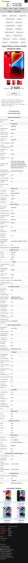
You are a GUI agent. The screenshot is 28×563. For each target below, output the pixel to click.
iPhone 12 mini (6, 39)
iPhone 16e (22, 39)
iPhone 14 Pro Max (9, 32)
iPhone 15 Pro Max (10, 25)
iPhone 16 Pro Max (10, 19)
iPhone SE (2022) (14, 42)
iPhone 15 (19, 19)
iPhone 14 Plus (9, 29)
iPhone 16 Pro (22, 15)
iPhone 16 (4, 15)
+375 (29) (14, 4)
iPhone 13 (8, 35)
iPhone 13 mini (19, 32)
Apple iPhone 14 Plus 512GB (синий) (9, 518)
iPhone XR (5, 42)
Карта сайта (3, 558)
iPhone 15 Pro (19, 22)
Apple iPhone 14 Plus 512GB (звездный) (10, 502)
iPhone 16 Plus (13, 15)
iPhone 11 (23, 42)
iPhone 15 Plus (9, 22)
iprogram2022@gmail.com (7, 549)
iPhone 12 (15, 39)
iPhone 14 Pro (19, 29)
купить (14, 93)
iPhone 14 (19, 25)
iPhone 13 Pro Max (18, 35)
